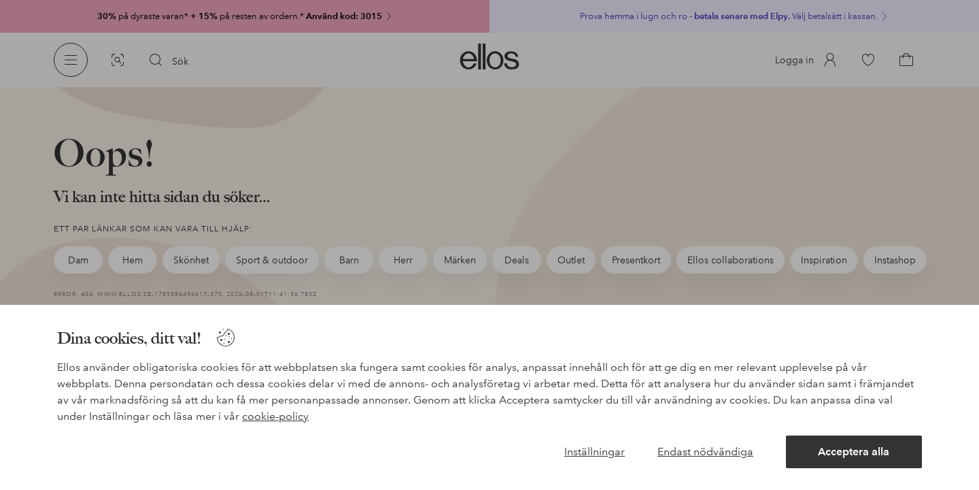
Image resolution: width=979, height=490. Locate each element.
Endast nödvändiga (705, 451)
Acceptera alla (853, 451)
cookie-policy (275, 416)
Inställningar (594, 451)
